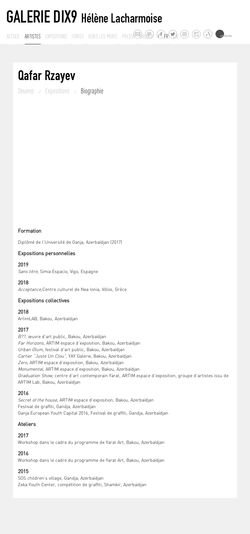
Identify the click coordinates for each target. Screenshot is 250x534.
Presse (128, 36)
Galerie (146, 36)
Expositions (56, 36)
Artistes (33, 36)
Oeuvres (26, 91)
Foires (78, 36)
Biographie (92, 91)
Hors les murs (102, 36)
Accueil (13, 36)
